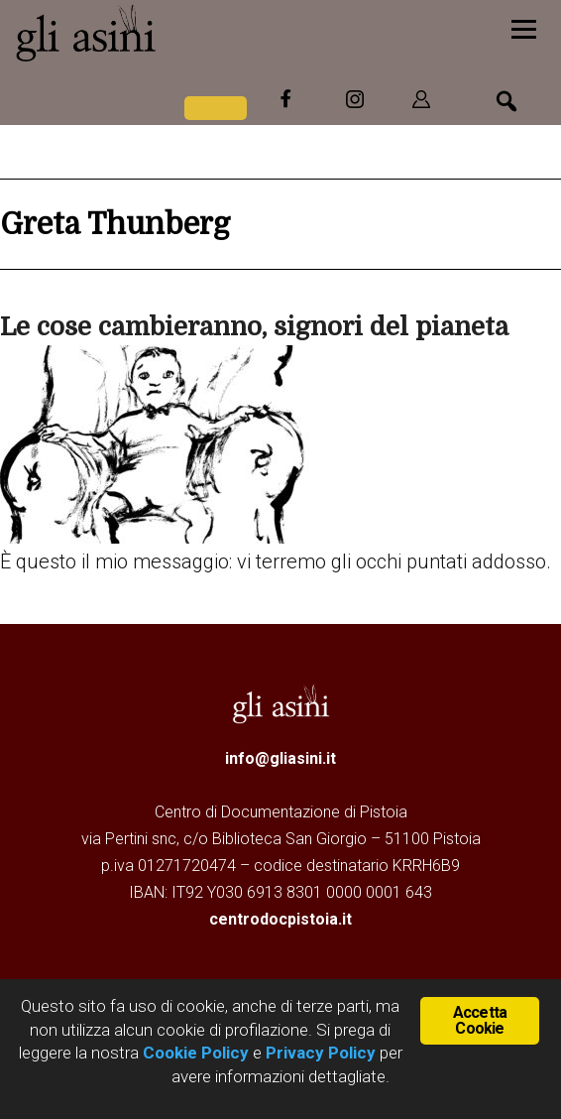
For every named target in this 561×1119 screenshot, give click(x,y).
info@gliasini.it (280, 758)
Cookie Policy (194, 1052)
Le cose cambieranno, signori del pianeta (254, 326)
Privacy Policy (321, 1052)
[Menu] (524, 27)
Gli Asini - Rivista (163, 32)
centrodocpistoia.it (280, 919)
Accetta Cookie (479, 1019)
